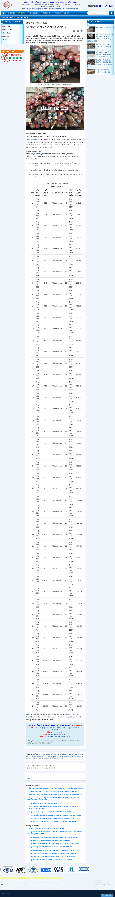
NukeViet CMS (87, 888)
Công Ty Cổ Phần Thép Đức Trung (68, 888)
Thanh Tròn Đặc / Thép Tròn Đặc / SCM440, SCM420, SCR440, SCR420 (52, 853)
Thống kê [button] (47, 13)
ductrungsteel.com (58, 9)
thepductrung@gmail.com (36, 9)
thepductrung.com (72, 9)
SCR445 (38, 154)
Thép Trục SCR (31, 139)
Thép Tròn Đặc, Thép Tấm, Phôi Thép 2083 (43, 803)
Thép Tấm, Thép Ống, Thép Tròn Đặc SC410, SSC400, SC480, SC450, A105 (100, 68)
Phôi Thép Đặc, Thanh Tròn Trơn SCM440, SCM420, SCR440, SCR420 (52, 818)
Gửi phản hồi (107, 895)
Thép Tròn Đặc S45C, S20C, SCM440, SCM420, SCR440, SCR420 (50, 860)
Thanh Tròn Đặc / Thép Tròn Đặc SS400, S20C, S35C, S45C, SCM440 (52, 856)
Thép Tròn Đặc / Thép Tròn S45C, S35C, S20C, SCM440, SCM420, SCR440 (53, 837)
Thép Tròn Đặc (8, 29)
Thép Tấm (71, 714)
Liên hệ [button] (66, 13)
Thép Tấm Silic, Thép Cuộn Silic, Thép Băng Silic (103, 52)
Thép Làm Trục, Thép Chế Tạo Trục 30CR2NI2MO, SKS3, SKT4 (50, 812)
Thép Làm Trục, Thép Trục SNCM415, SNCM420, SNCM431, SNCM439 (52, 821)
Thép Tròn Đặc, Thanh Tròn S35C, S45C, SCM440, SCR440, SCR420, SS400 (54, 843)
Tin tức (5, 40)
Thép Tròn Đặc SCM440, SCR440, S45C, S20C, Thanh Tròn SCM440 (51, 850)
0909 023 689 (48, 6)
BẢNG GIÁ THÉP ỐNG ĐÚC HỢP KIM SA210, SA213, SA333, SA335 (103, 59)
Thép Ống (33, 717)
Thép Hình (6, 36)
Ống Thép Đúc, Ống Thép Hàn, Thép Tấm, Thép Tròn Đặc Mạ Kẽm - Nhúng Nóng (56, 788)
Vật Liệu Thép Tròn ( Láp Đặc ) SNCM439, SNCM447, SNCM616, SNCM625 (53, 791)
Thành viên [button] (35, 13)
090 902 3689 (57, 732)
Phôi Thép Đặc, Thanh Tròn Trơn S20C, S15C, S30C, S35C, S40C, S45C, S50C (55, 815)
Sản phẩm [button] (22, 13)
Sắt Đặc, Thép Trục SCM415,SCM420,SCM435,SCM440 (47, 828)
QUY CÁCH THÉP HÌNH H (104, 32)
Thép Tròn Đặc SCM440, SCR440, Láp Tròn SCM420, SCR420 (49, 840)
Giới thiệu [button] (11, 13)
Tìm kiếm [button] (58, 13)
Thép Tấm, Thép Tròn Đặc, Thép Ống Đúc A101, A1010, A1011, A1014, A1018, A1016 (100, 43)
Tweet (28, 778)
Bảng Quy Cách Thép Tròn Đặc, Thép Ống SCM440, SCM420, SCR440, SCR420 (55, 794)
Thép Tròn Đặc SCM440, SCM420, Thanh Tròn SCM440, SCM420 (50, 847)
